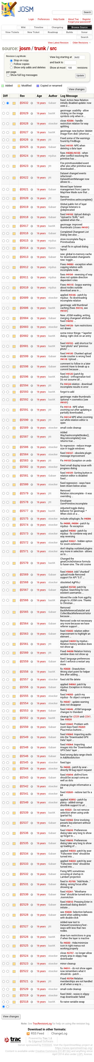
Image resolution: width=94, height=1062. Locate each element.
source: (10, 48)
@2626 (24, 140)
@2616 (24, 233)
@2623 (24, 166)
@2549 (24, 741)
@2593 (24, 392)
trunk (40, 48)
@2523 (24, 968)
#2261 (69, 896)
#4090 (69, 321)
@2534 (24, 858)
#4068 (72, 533)
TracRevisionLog (42, 1029)
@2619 (24, 207)
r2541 (87, 720)
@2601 (24, 346)
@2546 (24, 760)
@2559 (24, 665)
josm (24, 48)
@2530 (24, 899)
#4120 (69, 373)
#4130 (69, 353)
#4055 (69, 698)
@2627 (24, 132)
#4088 (69, 153)
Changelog (57, 27)
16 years (41, 103)
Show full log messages (22, 74)
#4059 (72, 644)
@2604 (24, 318)
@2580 (24, 486)
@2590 (24, 420)
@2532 (24, 878)
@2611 (24, 277)
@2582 (24, 469)
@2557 (24, 683)
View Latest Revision (58, 42)
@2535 (24, 848)
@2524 (24, 960)
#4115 (69, 284)
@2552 (24, 722)
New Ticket (34, 32)
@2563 (24, 637)
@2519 (24, 1001)
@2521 (24, 986)
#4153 (69, 214)
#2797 (70, 957)
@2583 (24, 462)
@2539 (24, 817)
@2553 (24, 714)
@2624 (24, 156)
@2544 (24, 773)
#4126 (69, 325)
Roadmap (53, 32)
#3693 (69, 834)
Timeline (38, 27)
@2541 (24, 798)
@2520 (24, 994)
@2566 (24, 603)
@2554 (24, 707)
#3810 (69, 906)
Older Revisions (80, 42)
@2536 (24, 837)
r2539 (76, 720)
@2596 (24, 377)
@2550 (24, 731)
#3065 (69, 738)
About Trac (73, 19)
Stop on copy (19, 60)
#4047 (66, 705)
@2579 (24, 495)
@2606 (24, 308)
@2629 (24, 113)
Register (86, 19)
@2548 (24, 751)
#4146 (72, 295)
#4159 (69, 145)
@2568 (24, 585)
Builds (69, 32)
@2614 (24, 248)
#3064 (69, 748)
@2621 (24, 189)
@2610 (24, 287)
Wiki (23, 27)
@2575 (24, 521)
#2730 (72, 885)
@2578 (24, 504)
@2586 (24, 448)
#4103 (67, 462)
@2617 (24, 226)
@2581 (24, 478)
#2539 (69, 796)
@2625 (24, 147)
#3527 (72, 543)
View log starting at (67, 57)
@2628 (24, 123)
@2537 (24, 827)
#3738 (72, 590)
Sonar (84, 32)
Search (84, 37)
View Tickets (12, 32)
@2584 (24, 456)
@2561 (24, 647)
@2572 (24, 545)
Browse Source (80, 27)
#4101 (84, 227)
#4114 (67, 407)
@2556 (24, 691)
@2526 (24, 941)
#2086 (70, 120)
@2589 (24, 429)
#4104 (69, 274)
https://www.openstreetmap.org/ (74, 1054)
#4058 (70, 654)
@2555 (24, 700)
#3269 (81, 730)
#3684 (69, 574)
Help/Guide (58, 19)
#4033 (72, 855)
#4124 (67, 384)
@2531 (24, 888)
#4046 (69, 713)
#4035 (66, 771)
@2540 (24, 807)
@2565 (24, 615)
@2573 (24, 536)
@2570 (24, 565)
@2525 (24, 950)
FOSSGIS (47, 1051)
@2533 (24, 868)
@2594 (24, 386)
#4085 (66, 525)
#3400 (69, 634)
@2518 (24, 1008)
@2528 (24, 919)
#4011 (66, 973)
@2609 (24, 298)
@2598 (24, 366)
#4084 (74, 525)
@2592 (24, 400)
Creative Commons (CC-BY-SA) (53, 1057)
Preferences (44, 19)
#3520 (68, 723)
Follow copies (19, 63)
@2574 (24, 527)
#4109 (69, 474)
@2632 (24, 103)
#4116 (79, 308)
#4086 (87, 520)
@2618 (24, 217)
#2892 (72, 804)
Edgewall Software (42, 1047)
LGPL (80, 1060)
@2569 (24, 577)
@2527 (24, 931)
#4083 (69, 264)
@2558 (24, 675)
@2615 (24, 241)
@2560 (24, 656)
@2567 (24, 593)
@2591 (24, 410)
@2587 (24, 438)
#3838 (66, 672)
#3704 (70, 983)
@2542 (24, 791)
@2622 (24, 178)
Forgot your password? (79, 22)
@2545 (24, 766)
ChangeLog (59, 1039)
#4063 (72, 688)
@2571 (24, 554)
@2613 (24, 257)
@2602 (24, 336)
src (53, 48)
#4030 (66, 947)
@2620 (24, 198)
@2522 (24, 976)
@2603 (24, 327)
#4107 (69, 454)
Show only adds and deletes (27, 67)
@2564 (24, 627)
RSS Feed (37, 1039)
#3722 (69, 343)
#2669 (69, 727)
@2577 (24, 513)
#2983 (69, 824)
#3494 (69, 779)
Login (31, 19)
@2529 (24, 909)
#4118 (63, 359)
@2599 (24, 356)
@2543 (24, 782)
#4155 (76, 153)
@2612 (24, 267)
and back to (63, 62)
